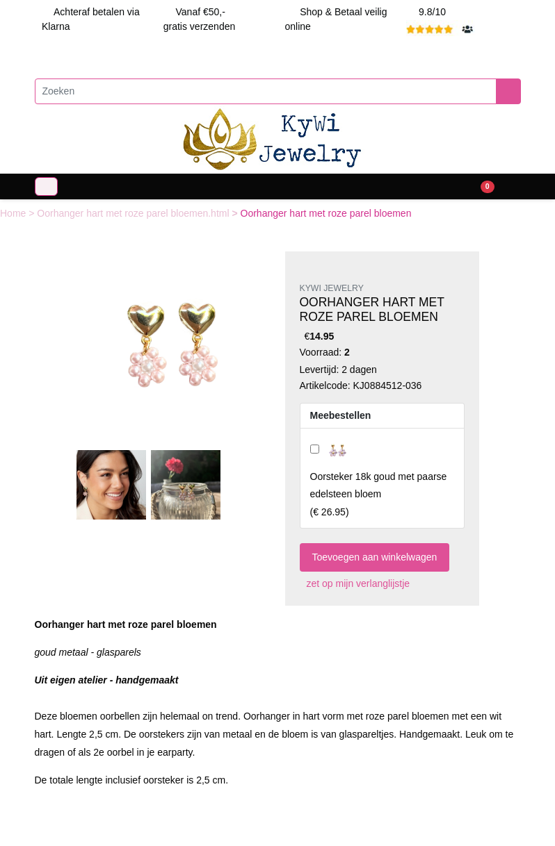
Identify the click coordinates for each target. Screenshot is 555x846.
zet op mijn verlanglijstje (355, 583)
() (378, 494)
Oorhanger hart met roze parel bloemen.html (134, 213)
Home (14, 213)
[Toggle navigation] (46, 186)
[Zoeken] (266, 91)
